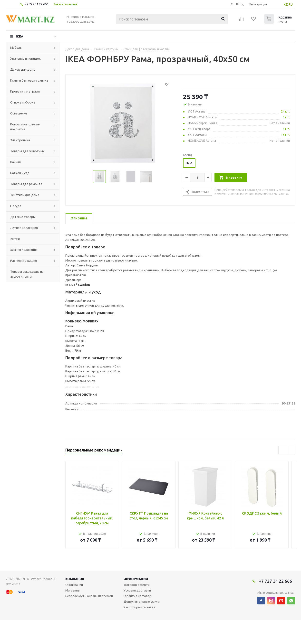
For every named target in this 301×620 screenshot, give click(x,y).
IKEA (19, 36)
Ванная (15, 162)
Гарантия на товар (137, 596)
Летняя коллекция (24, 227)
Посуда (15, 205)
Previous (87, 176)
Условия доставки (137, 590)
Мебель (16, 47)
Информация (136, 579)
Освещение (18, 113)
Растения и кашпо (23, 260)
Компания (74, 579)
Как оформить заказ (139, 607)
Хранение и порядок (25, 58)
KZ (286, 4)
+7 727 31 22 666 (36, 4)
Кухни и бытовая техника (29, 80)
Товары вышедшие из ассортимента (27, 274)
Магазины (72, 590)
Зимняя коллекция (24, 249)
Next (158, 176)
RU (291, 4)
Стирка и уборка (22, 102)
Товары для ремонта (26, 184)
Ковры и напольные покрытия (25, 126)
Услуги (15, 238)
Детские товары (23, 216)
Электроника (20, 140)
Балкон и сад (19, 173)
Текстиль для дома (24, 195)
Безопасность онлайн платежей (89, 596)
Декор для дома (22, 69)
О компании (74, 584)
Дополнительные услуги (142, 601)
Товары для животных (27, 151)
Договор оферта (137, 584)
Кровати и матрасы (25, 91)
